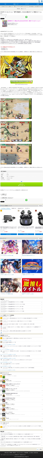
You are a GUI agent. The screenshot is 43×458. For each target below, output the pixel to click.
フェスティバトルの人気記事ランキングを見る (7, 349)
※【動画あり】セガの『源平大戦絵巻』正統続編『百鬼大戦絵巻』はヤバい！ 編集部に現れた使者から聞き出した (20, 40)
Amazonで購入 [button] (8, 234)
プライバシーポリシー (20, 452)
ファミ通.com (31, 452)
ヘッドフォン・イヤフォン (5, 208)
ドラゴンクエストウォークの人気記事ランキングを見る (8, 354)
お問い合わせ (6, 452)
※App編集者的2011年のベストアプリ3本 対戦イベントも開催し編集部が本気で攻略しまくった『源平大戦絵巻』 (20, 42)
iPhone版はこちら (4, 48)
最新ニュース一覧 (16, 6)
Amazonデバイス (20, 208)
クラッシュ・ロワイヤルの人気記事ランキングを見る (8, 344)
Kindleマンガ (14, 208)
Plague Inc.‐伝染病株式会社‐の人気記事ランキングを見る (8, 358)
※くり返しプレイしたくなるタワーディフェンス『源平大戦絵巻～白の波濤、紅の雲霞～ (16, 43)
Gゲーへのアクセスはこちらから (21, 84)
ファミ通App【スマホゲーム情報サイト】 (6, 6)
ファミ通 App (3, 2)
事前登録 (18, 8)
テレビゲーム (27, 208)
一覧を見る (40, 205)
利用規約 (10, 452)
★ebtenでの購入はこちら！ (12, 24)
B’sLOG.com (36, 452)
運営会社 (14, 452)
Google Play (21, 184)
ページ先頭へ (40, 449)
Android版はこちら (4, 49)
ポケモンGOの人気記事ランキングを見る (6, 362)
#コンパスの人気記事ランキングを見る (6, 340)
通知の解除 (26, 452)
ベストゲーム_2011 (3, 195)
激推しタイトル (23, 8)
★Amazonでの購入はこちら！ (12, 23)
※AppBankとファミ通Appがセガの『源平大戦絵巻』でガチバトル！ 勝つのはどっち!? (15, 39)
